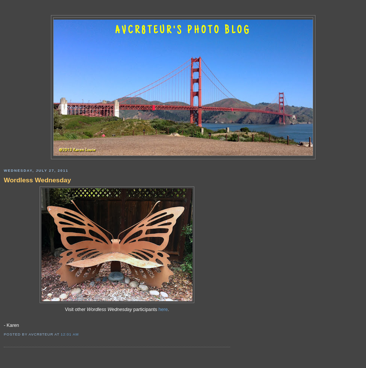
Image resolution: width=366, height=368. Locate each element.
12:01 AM (70, 334)
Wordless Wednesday (37, 180)
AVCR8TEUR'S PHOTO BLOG (183, 31)
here (163, 309)
